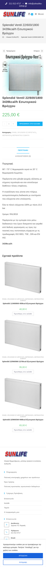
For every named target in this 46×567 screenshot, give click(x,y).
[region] (23, 553)
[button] (40, 58)
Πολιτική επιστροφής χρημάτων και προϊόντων (22, 477)
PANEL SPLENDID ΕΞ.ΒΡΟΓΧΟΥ (13, 299)
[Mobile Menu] (38, 14)
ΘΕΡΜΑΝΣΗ (6, 135)
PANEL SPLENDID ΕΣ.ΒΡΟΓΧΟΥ (24, 132)
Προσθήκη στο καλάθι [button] (23, 314)
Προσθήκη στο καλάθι (30, 124)
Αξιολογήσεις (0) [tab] (23, 156)
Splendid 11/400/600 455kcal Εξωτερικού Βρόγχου (23, 303)
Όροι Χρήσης (9, 482)
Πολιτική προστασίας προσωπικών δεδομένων (22, 486)
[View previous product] (4, 51)
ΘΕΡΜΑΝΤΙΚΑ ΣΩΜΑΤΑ (20, 135)
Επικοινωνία (9, 499)
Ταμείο (6, 508)
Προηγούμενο (10, 51)
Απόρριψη (23, 562)
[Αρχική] (3, 37)
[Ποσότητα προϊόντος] (9, 124)
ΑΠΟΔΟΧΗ (23, 556)
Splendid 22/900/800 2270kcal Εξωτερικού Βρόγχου (23, 361)
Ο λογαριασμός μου (11, 512)
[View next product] (42, 51)
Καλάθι (7, 503)
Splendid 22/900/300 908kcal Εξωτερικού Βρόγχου (23, 420)
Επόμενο (37, 51)
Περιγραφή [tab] (23, 150)
